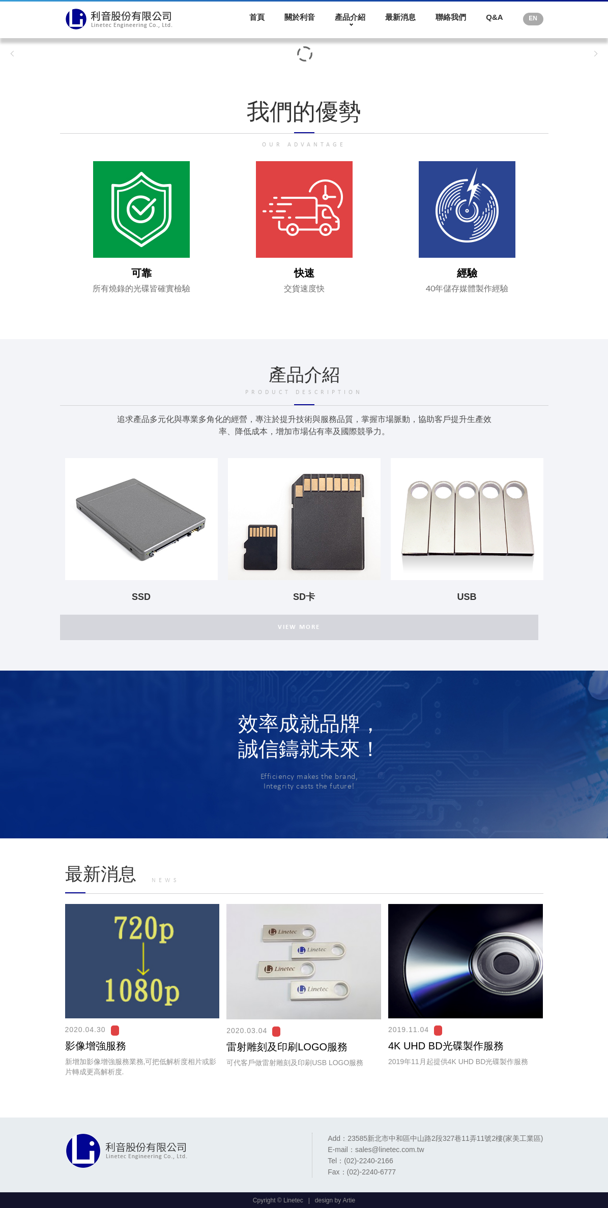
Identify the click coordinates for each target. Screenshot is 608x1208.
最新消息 (400, 17)
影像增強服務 (95, 1045)
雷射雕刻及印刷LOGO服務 (287, 1046)
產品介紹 (350, 17)
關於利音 (299, 17)
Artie (349, 1200)
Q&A (494, 17)
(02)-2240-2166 (368, 1161)
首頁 (257, 17)
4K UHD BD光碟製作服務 (446, 1045)
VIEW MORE (299, 627)
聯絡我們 (451, 17)
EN (533, 18)
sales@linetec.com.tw (389, 1149)
